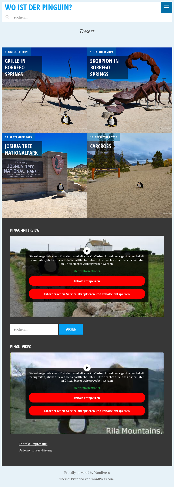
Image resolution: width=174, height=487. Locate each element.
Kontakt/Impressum (33, 444)
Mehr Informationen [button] (87, 271)
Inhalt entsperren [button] (87, 281)
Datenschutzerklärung (35, 450)
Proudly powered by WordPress (87, 472)
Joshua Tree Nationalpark (21, 149)
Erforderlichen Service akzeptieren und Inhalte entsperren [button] (87, 294)
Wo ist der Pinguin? (38, 7)
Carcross (100, 146)
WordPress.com (102, 479)
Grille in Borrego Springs (15, 67)
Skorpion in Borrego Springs (104, 67)
